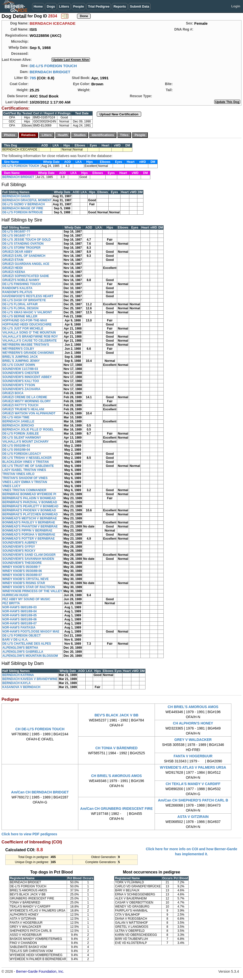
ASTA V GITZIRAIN (193, 817)
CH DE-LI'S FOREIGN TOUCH (39, 729)
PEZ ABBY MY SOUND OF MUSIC (26, 599)
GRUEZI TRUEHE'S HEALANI (23, 409)
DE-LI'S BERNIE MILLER (19, 316)
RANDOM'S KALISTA (17, 288)
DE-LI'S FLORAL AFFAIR (20, 304)
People (78, 6)
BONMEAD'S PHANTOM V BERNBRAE (30, 526)
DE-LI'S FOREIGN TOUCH (53, 66)
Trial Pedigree (98, 6)
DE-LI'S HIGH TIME (16, 417)
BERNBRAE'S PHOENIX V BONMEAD (29, 510)
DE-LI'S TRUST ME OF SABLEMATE (28, 466)
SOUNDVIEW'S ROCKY (19, 551)
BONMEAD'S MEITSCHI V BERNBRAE (29, 518)
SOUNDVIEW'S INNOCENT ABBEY (27, 377)
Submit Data (139, 6)
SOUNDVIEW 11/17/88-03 (20, 369)
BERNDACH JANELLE (18, 421)
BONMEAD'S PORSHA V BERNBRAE (28, 534)
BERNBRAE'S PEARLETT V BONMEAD (30, 506)
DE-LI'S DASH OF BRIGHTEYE (24, 300)
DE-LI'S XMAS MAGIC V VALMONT (27, 312)
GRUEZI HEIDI (12, 268)
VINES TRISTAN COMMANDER (24, 490)
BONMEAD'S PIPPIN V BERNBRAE (27, 530)
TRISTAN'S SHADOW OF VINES (24, 478)
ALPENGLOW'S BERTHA (20, 647)
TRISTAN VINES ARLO (18, 474)
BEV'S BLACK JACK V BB (116, 715)
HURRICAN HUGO (15, 595)
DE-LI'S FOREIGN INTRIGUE (22, 212)
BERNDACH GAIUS (16, 196)
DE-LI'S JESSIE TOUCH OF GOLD (26, 239)
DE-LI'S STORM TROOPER (21, 247)
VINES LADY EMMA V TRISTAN (24, 482)
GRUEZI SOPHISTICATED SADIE (25, 276)
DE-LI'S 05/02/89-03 (16, 445)
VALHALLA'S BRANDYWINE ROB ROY (30, 336)
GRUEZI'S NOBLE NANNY (21, 280)
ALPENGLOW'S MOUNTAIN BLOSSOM (30, 656)
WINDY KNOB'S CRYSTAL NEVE (25, 579)
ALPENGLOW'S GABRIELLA (22, 652)
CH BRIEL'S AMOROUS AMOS (193, 707)
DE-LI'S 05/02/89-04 (16, 450)
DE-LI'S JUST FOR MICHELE (22, 328)
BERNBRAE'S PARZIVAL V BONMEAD (29, 502)
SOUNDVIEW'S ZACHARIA (21, 389)
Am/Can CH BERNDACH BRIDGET (40, 792)
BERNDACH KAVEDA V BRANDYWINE (30, 679)
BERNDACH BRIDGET (50, 72)
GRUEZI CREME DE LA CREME (24, 397)
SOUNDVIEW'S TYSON (18, 385)
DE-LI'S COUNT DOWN (18, 365)
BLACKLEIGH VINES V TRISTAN (25, 462)
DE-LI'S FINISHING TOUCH (21, 284)
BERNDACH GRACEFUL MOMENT (27, 200)
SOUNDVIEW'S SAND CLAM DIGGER (29, 555)
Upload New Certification (119, 114)
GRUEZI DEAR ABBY (17, 252)
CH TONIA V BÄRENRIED (116, 748)
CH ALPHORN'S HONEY (193, 723)
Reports (119, 6)
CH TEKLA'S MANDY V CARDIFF (193, 784)
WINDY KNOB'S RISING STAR (23, 583)
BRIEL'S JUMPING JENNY (21, 361)
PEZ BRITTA (11, 603)
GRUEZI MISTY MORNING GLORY (26, 401)
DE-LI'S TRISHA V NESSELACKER (27, 458)
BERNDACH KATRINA (18, 675)
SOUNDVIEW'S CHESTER (20, 373)
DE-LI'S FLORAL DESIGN (20, 308)
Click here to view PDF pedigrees (29, 834)
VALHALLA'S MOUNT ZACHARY (25, 441)
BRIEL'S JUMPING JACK (20, 357)
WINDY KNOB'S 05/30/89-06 (22, 571)
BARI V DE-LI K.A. (15, 639)
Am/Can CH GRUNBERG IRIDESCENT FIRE (116, 809)
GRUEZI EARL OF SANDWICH (23, 256)
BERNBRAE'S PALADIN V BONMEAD (29, 498)
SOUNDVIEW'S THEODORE (22, 563)
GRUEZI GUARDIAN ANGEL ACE (25, 264)
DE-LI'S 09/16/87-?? (16, 231)
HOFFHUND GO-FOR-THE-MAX (24, 320)
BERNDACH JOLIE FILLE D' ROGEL (28, 429)
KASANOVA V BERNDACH (21, 687)
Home (38, 6)
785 (33, 78)
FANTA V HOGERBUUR (193, 756)
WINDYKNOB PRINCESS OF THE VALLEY (32, 591)
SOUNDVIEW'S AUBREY (19, 542)
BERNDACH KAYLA (16, 683)
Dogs (51, 6)
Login (235, 6)
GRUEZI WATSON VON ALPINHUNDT (29, 413)
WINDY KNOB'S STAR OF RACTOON (28, 587)
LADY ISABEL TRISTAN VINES (24, 470)
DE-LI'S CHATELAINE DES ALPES (26, 643)
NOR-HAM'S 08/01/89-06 (19, 619)
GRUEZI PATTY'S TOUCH (20, 405)
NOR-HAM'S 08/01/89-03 (19, 607)
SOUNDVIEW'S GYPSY (18, 546)
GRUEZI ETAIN (12, 260)
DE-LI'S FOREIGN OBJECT (21, 635)
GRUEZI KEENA (13, 272)
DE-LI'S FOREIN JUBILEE (20, 433)
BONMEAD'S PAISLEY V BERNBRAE (28, 522)
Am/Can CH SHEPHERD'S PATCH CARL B (193, 800)
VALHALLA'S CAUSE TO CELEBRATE (29, 340)
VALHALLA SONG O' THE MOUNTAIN (29, 332)
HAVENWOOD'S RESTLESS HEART (27, 296)
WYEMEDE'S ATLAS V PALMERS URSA (193, 767)
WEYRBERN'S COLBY (18, 348)
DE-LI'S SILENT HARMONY (21, 437)
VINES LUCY (11, 486)
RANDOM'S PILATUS (17, 292)
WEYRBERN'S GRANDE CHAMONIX (28, 353)
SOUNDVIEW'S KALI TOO (20, 381)
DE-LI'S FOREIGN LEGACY (21, 454)
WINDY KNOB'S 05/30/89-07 (22, 575)
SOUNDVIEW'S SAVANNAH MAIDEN (28, 559)
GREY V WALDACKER (193, 740)
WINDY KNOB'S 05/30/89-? (21, 567)
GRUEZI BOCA (12, 393)
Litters (64, 6)
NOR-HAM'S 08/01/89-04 (19, 611)
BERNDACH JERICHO (18, 425)
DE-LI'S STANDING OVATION (23, 243)
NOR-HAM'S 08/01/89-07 (19, 623)
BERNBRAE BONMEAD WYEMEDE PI (29, 494)
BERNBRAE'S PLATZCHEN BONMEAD (30, 514)
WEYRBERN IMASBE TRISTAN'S (25, 344)
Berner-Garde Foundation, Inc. (40, 971)
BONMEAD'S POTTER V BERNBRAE (28, 538)
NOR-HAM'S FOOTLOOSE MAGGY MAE (30, 631)
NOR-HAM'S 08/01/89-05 (19, 615)
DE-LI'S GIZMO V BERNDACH (23, 204)
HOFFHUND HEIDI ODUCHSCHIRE (27, 324)
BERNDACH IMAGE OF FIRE (22, 208)
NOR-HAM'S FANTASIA (18, 627)
